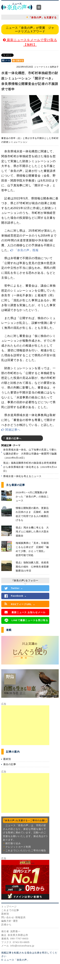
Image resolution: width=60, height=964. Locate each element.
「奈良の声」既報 (24, 250)
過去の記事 (9, 764)
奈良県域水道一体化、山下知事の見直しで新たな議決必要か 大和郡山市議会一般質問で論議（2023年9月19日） (30, 453)
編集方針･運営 (9, 920)
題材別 (7, 759)
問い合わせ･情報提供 (13, 917)
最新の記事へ (13, 438)
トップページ (8, 906)
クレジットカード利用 (18, 846)
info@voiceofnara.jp (22, 945)
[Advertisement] (25, 725)
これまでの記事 (10, 910)
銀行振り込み (13, 843)
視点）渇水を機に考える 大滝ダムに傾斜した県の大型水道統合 (32, 531)
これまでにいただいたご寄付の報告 (25, 850)
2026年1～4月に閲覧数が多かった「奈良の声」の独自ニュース (32, 496)
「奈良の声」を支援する (43, 17)
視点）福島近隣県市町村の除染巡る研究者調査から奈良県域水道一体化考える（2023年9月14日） (30, 466)
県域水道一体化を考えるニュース (22, 476)
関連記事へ (10, 429)
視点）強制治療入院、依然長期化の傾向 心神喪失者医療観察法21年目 (32, 566)
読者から (6, 924)
